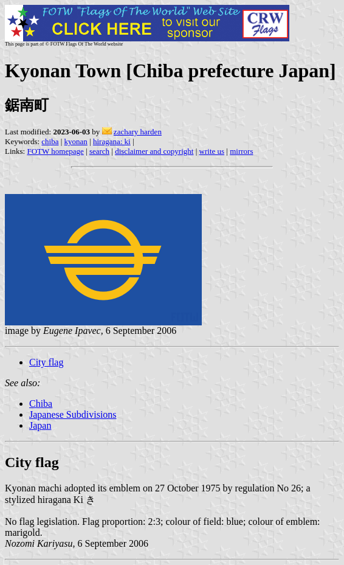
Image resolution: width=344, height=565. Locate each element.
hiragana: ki (112, 141)
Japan (40, 425)
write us (212, 151)
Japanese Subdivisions (73, 414)
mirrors (241, 151)
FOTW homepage (55, 151)
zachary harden (138, 131)
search (99, 151)
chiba (49, 141)
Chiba (40, 403)
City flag (46, 362)
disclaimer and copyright (154, 151)
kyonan (76, 141)
